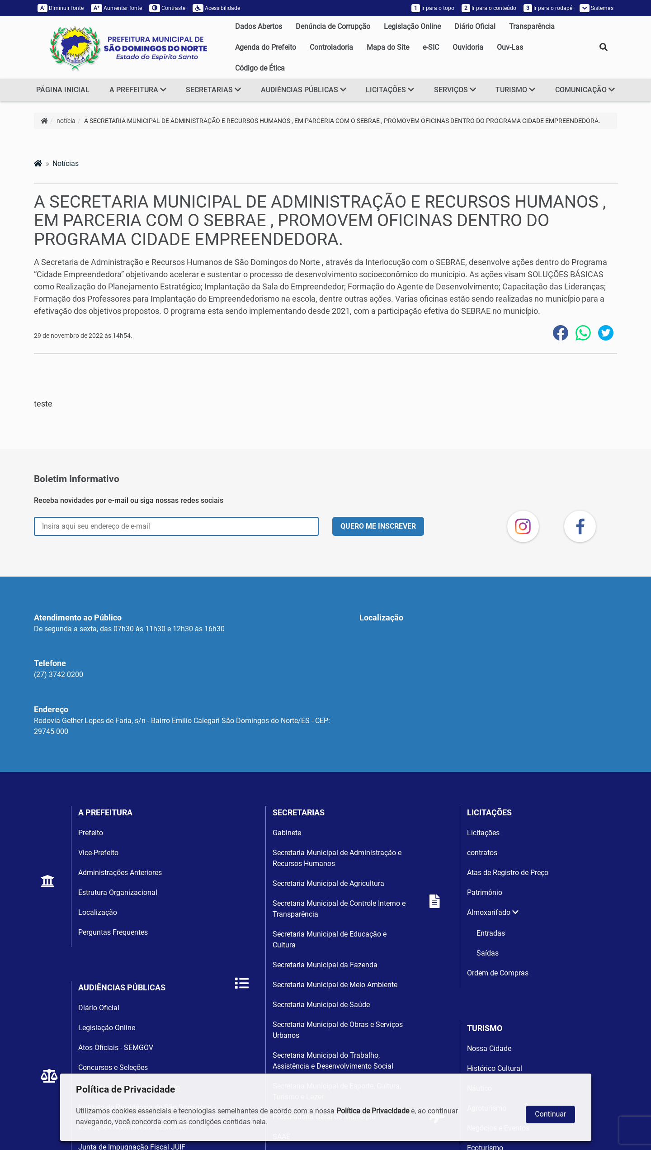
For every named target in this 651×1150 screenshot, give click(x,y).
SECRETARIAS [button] (213, 89)
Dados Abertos (258, 26)
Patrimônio (484, 892)
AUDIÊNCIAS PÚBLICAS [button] (303, 89)
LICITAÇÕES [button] (390, 89)
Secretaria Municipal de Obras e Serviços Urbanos (338, 1030)
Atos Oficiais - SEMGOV (115, 1047)
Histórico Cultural (494, 1068)
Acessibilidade (216, 8)
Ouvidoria (468, 47)
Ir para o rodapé (548, 8)
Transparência (532, 26)
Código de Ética (260, 68)
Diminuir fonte (61, 8)
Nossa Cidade (489, 1048)
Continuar (550, 1114)
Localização (97, 912)
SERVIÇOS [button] (455, 89)
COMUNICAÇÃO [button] (585, 89)
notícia (66, 120)
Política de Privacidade (372, 1111)
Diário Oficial (474, 26)
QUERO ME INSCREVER (378, 526)
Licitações (483, 832)
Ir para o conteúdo (489, 8)
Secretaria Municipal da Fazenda (325, 965)
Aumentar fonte (116, 8)
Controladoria (331, 47)
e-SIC (431, 47)
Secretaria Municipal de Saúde (321, 1004)
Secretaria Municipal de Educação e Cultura (330, 939)
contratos (482, 852)
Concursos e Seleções (113, 1067)
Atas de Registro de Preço (507, 872)
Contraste (167, 8)
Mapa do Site (388, 47)
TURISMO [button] (515, 89)
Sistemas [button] (597, 8)
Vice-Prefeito (98, 852)
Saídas (487, 953)
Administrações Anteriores (120, 872)
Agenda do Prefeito (265, 47)
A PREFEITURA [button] (137, 89)
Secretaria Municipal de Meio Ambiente (335, 984)
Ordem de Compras (497, 973)
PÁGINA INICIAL (63, 89)
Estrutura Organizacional (117, 892)
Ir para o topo (432, 8)
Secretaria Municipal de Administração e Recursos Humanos (337, 858)
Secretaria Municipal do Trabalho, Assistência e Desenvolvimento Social (333, 1060)
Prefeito (90, 832)
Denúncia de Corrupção (333, 26)
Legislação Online (412, 26)
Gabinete (287, 832)
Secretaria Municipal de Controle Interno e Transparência (339, 908)
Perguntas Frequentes (113, 932)
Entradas (490, 933)
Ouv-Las (510, 47)
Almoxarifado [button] (493, 912)
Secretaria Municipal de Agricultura (328, 883)
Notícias (65, 163)
